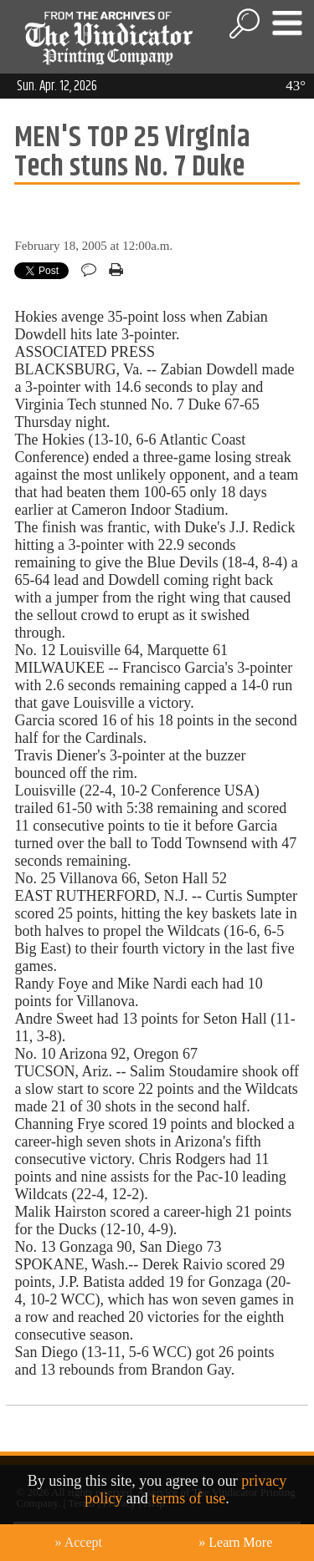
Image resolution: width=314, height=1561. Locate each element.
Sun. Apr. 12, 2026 (57, 86)
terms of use (188, 1498)
